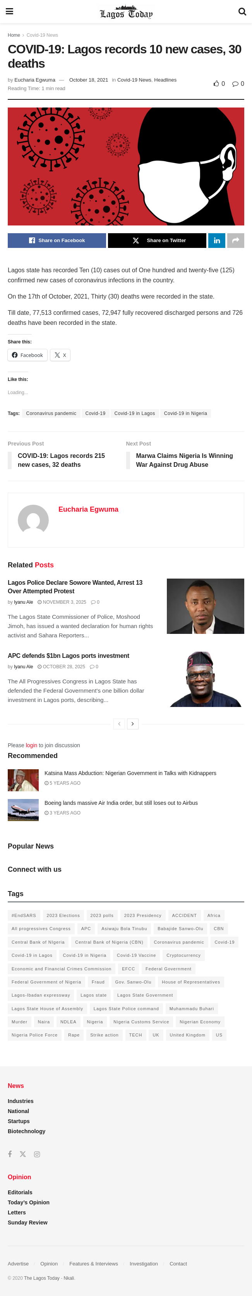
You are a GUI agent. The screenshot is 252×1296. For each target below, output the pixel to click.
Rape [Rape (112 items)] (74, 1035)
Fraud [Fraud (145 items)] (98, 982)
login (32, 745)
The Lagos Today (42, 1278)
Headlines (165, 80)
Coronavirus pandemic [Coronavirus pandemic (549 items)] (179, 942)
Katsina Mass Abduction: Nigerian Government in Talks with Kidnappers (130, 773)
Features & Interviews (93, 1264)
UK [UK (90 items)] (156, 1035)
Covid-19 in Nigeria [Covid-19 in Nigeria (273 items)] (85, 955)
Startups (19, 1121)
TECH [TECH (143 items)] (135, 1035)
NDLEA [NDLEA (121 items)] (68, 1021)
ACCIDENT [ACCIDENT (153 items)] (184, 915)
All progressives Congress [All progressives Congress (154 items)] (41, 928)
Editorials (20, 1192)
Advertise (18, 1264)
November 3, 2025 (62, 602)
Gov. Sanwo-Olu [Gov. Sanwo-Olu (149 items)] (133, 982)
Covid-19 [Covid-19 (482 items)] (224, 942)
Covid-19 (96, 413)
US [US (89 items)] (219, 1035)
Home (14, 35)
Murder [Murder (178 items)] (19, 1021)
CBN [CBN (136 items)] (219, 928)
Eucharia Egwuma (34, 80)
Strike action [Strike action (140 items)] (104, 1035)
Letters (17, 1212)
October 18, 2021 (88, 80)
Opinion (49, 1264)
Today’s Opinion (29, 1202)
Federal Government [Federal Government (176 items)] (169, 968)
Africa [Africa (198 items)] (214, 915)
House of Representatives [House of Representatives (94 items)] (191, 982)
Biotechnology (26, 1131)
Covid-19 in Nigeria (185, 413)
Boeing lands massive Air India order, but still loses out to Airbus (121, 803)
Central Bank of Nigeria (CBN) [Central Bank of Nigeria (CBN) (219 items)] (109, 942)
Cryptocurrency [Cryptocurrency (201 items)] (183, 955)
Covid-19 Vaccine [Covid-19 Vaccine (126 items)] (136, 955)
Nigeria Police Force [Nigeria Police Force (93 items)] (35, 1035)
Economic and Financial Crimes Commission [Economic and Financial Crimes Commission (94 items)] (61, 968)
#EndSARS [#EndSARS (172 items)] (24, 915)
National (18, 1111)
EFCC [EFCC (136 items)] (128, 968)
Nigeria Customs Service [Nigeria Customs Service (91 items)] (141, 1021)
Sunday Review (28, 1222)
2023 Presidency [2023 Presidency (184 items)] (143, 915)
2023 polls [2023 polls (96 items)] (102, 915)
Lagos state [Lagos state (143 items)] (94, 995)
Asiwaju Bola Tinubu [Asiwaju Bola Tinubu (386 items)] (124, 928)
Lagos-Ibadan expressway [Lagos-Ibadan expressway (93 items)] (41, 995)
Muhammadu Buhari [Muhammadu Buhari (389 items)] (192, 1008)
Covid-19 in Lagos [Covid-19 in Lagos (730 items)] (32, 955)
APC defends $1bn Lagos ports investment (68, 655)
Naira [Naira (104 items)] (44, 1021)
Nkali (69, 1278)
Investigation (144, 1264)
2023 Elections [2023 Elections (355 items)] (63, 915)
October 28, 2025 (61, 666)
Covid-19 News (42, 35)
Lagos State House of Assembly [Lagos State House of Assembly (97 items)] (47, 1008)
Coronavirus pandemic (51, 413)
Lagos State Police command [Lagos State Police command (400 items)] (126, 1008)
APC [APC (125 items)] (86, 928)
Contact (178, 1264)
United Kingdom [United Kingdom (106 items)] (188, 1035)
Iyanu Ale (23, 602)
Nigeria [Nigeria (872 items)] (95, 1021)
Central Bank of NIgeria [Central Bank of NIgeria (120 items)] (38, 942)
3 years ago (63, 813)
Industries (21, 1101)
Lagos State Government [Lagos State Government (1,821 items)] (145, 995)
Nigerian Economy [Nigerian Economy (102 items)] (200, 1021)
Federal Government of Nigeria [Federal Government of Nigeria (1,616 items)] (46, 982)
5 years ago (63, 783)
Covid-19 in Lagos (135, 413)
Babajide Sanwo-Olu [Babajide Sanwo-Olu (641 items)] (180, 928)
